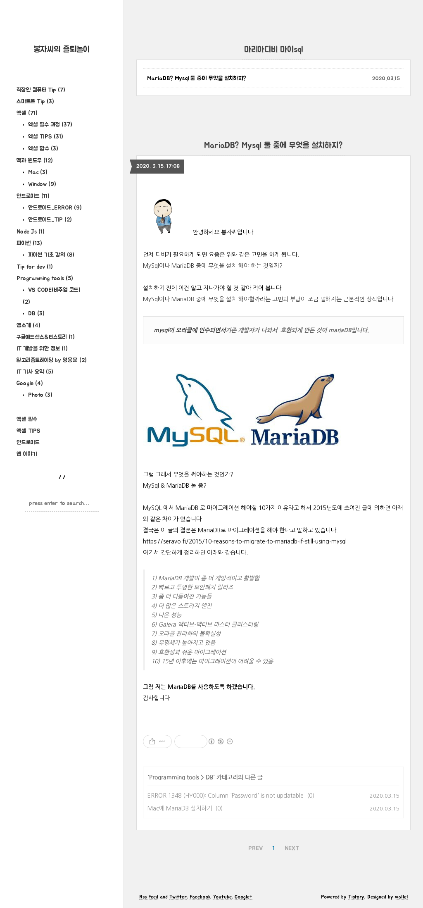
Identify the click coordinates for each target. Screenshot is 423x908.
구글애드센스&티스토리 (46, 337)
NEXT (292, 848)
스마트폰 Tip (35, 102)
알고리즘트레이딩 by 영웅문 (52, 360)
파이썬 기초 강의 (50, 255)
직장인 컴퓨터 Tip (41, 90)
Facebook (200, 896)
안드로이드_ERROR (54, 208)
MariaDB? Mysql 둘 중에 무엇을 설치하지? (196, 78)
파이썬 (29, 243)
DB (35, 314)
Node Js (31, 232)
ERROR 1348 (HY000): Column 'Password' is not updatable (225, 795)
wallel (401, 896)
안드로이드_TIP (49, 220)
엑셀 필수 (27, 419)
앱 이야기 (27, 454)
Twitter (178, 896)
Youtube (222, 896)
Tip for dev (35, 267)
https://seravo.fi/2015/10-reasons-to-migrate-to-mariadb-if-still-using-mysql (245, 541)
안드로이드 (33, 196)
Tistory (356, 896)
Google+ (243, 896)
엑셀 (27, 113)
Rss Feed (148, 896)
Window (41, 184)
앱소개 (28, 326)
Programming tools (45, 278)
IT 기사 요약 (35, 372)
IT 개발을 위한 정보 (42, 349)
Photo (39, 395)
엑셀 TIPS (44, 137)
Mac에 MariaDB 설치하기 (179, 808)
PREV (255, 848)
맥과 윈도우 (35, 161)
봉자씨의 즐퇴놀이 (62, 49)
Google (30, 383)
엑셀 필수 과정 (49, 125)
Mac (37, 172)
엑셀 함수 (42, 149)
